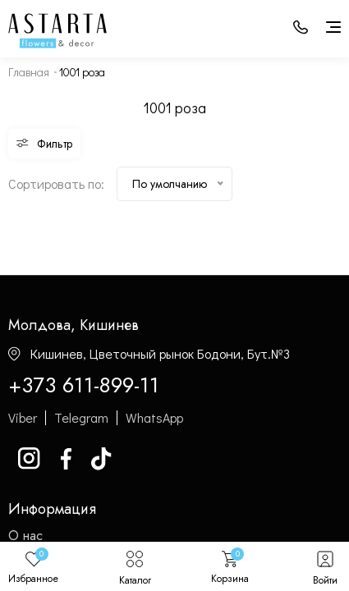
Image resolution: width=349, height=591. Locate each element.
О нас (25, 535)
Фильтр (44, 143)
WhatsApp (154, 417)
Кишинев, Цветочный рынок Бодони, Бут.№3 (149, 353)
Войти (325, 566)
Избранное (33, 566)
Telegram (81, 417)
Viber (22, 417)
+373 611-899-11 (83, 385)
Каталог (135, 566)
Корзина (230, 566)
